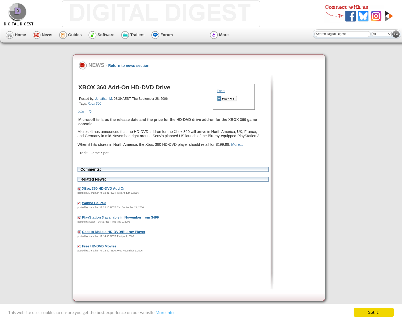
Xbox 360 (94, 103)
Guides (70, 34)
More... (237, 144)
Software (101, 34)
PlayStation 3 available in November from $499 (120, 217)
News (42, 34)
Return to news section (128, 65)
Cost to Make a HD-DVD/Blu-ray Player (113, 232)
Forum (162, 34)
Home (16, 34)
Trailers (133, 34)
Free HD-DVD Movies (99, 246)
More (219, 34)
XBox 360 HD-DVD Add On (104, 188)
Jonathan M (103, 99)
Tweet (221, 91)
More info (165, 313)
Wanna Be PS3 (94, 203)
